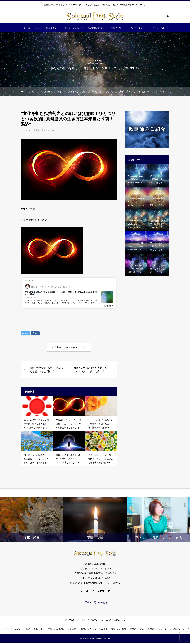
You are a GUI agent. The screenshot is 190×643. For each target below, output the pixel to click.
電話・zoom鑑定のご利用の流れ (63, 629)
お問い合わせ (158, 28)
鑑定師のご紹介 (95, 28)
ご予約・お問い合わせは (95, 602)
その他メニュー (137, 28)
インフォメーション (31, 28)
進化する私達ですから (43, 130)
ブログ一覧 (116, 28)
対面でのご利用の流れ (34, 629)
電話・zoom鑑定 (118, 629)
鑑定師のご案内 (137, 629)
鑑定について (52, 28)
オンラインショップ (73, 28)
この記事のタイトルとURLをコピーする (69, 347)
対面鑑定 (103, 629)
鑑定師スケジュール (157, 629)
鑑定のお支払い (88, 629)
